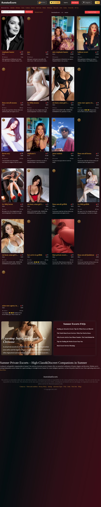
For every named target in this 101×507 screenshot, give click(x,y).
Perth (61, 7)
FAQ (65, 386)
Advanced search (39, 12)
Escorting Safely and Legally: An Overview (24, 340)
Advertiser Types (57, 386)
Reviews (42, 2)
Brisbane (18, 7)
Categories (87, 2)
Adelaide (12, 7)
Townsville (70, 7)
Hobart (44, 7)
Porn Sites (74, 386)
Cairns (22, 7)
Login (97, 2)
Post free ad (75, 2)
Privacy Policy (43, 386)
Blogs (79, 386)
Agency (66, 2)
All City (77, 7)
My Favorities (55, 2)
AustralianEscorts (55, 12)
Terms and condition (32, 386)
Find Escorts (29, 11)
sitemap (50, 386)
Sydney (65, 7)
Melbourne (49, 7)
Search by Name (92, 12)
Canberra (28, 7)
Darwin (33, 7)
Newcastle (56, 7)
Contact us (22, 386)
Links (68, 386)
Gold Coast (38, 7)
